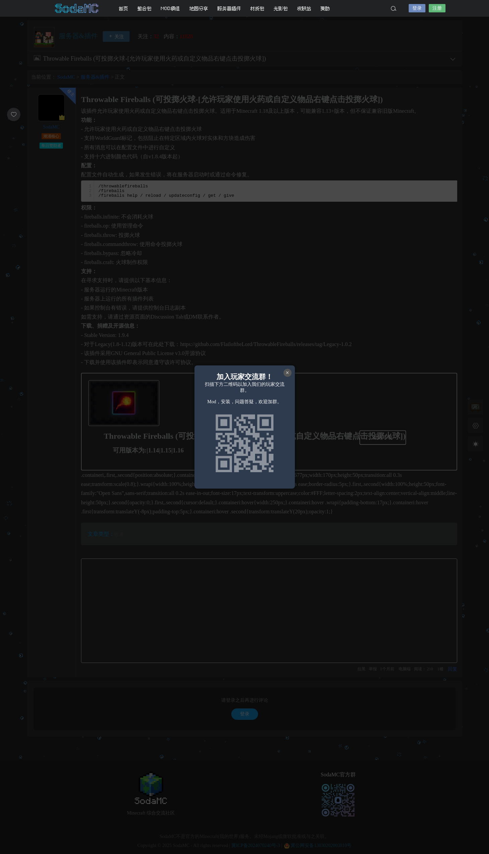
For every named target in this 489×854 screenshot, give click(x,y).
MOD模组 (170, 8)
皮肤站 (304, 8)
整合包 (145, 8)
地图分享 (198, 8)
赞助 (325, 8)
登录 (417, 8)
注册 (437, 8)
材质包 (257, 8)
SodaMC (77, 8)
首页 (123, 8)
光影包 (281, 8)
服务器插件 (229, 8)
